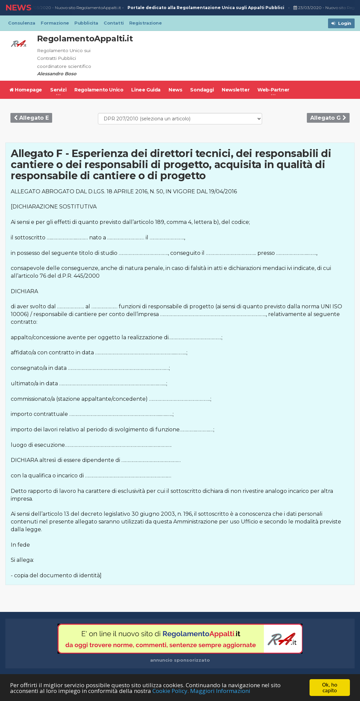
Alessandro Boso (56, 73)
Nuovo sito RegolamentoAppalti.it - (170, 8)
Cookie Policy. (170, 691)
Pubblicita (86, 23)
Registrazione (145, 23)
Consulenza (21, 23)
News (175, 90)
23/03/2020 (38, 7)
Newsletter (235, 90)
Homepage (25, 90)
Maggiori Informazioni (220, 691)
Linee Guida (145, 90)
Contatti (114, 23)
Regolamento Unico (98, 90)
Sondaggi (202, 90)
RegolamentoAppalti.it (85, 38)
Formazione (55, 23)
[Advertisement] (233, 56)
